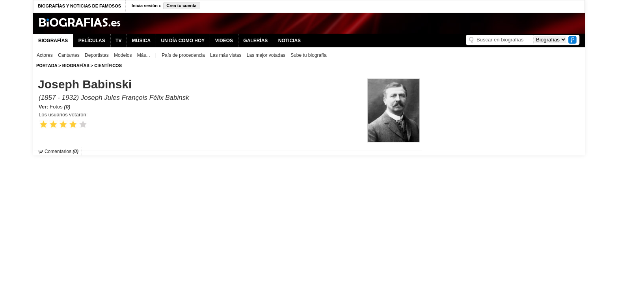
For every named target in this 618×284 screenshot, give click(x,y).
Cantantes (69, 55)
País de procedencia (183, 55)
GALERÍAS (255, 40)
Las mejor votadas (266, 55)
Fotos (60, 107)
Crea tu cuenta (181, 5)
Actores (45, 55)
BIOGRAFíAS (75, 65)
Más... (143, 55)
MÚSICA (141, 40)
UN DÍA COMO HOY (183, 40)
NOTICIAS (289, 40)
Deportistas (97, 55)
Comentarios (61, 151)
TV (118, 40)
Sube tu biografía (308, 55)
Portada (46, 65)
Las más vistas (225, 55)
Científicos (108, 65)
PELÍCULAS (91, 40)
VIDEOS (224, 40)
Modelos (123, 55)
